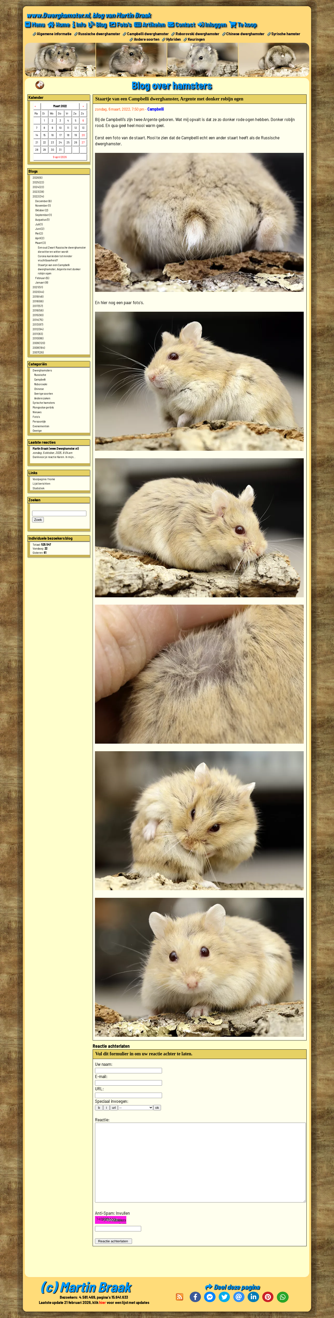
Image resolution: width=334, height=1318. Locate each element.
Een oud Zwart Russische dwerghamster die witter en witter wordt (62, 249)
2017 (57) (38, 306)
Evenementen (41, 426)
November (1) (43, 205)
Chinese (39, 388)
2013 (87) (38, 324)
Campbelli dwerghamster (148, 33)
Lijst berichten (41, 483)
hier (102, 1302)
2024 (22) (38, 187)
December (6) (43, 201)
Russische (40, 374)
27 (83, 142)
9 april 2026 (60, 157)
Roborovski (40, 384)
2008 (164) (39, 347)
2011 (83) (38, 333)
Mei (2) (39, 233)
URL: (99, 1088)
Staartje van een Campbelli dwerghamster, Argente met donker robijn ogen (59, 269)
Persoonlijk (39, 421)
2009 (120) (39, 343)
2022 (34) (38, 196)
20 (83, 135)
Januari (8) (41, 282)
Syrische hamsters (44, 402)
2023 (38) (38, 191)
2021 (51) (38, 287)
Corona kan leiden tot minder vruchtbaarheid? (55, 258)
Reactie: (102, 1119)
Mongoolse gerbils (43, 407)
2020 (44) (38, 291)
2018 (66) (38, 301)
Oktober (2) (41, 210)
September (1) (43, 214)
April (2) (39, 238)
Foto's (36, 416)
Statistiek (38, 488)
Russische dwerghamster (99, 33)
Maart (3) (40, 242)
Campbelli (40, 379)
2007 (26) (38, 352)
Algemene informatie (54, 33)
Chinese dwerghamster (245, 33)
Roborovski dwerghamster (197, 33)
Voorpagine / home (44, 479)
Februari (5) (42, 278)
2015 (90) (38, 315)
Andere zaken (42, 398)
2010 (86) (38, 338)
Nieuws (37, 412)
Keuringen (196, 39)
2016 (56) (38, 310)
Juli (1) (39, 224)
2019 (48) (38, 296)
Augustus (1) (42, 219)
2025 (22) (38, 182)
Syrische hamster (285, 33)
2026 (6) (37, 177)
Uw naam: (103, 1064)
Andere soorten (146, 39)
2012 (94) (38, 329)
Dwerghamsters (42, 370)
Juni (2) (39, 228)
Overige (37, 430)
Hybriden (173, 39)
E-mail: (101, 1076)
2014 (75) (38, 319)
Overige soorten (43, 393)
